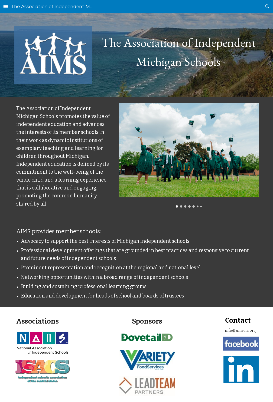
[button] (5, 6)
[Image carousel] (189, 155)
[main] (178, 50)
